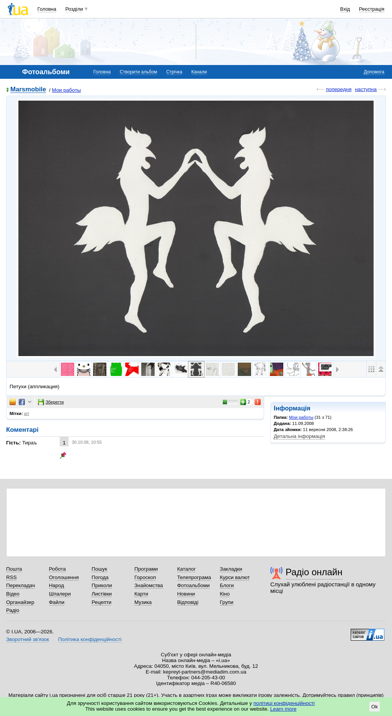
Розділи (74, 9)
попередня (338, 89)
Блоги (227, 585)
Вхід (345, 9)
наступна (366, 89)
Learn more (283, 709)
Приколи (101, 585)
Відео (13, 594)
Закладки (231, 569)
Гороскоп (145, 577)
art (26, 413)
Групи (226, 602)
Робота (57, 569)
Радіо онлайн (314, 572)
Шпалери (60, 594)
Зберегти (51, 402)
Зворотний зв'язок (27, 639)
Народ (56, 585)
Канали (199, 72)
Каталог (186, 569)
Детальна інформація (299, 436)
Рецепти (101, 602)
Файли (57, 602)
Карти (141, 594)
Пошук (99, 569)
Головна (47, 9)
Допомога (374, 72)
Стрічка (174, 72)
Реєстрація (371, 9)
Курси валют (235, 577)
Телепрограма (194, 577)
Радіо (12, 610)
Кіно (225, 594)
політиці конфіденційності (284, 703)
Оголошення (64, 577)
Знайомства (148, 585)
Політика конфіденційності (89, 639)
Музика (143, 602)
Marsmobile (28, 89)
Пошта (14, 569)
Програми (146, 569)
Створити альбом (138, 72)
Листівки (101, 594)
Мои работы (66, 90)
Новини (186, 594)
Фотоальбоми (193, 585)
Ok (374, 706)
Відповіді (188, 602)
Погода (99, 577)
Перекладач (20, 585)
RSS (11, 577)
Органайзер (20, 602)
